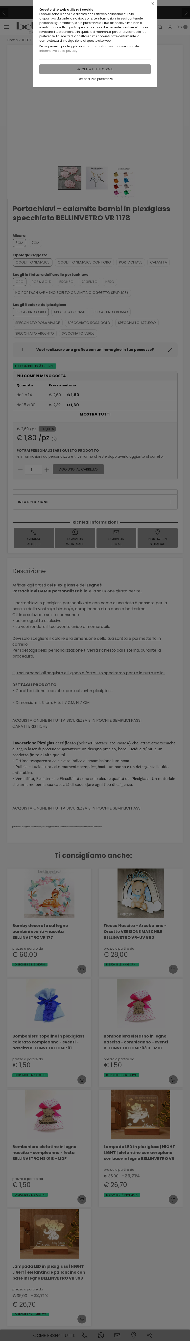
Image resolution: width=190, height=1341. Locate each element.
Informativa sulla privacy (58, 51)
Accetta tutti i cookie (95, 69)
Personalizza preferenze (95, 79)
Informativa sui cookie (106, 46)
